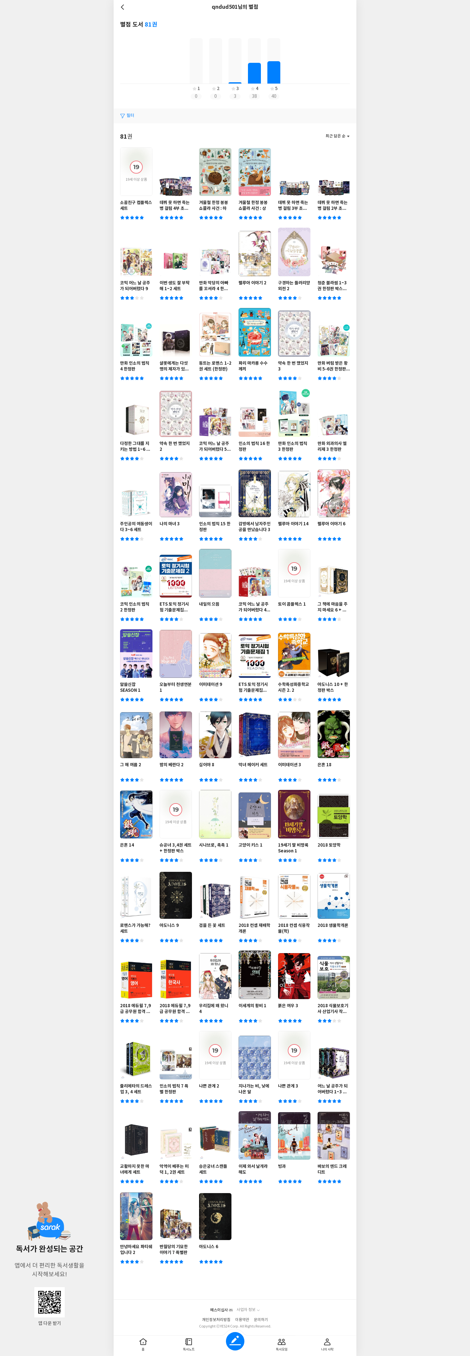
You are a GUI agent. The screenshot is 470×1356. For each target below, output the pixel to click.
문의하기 (261, 1320)
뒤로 (123, 7)
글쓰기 (235, 1341)
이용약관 (242, 1320)
